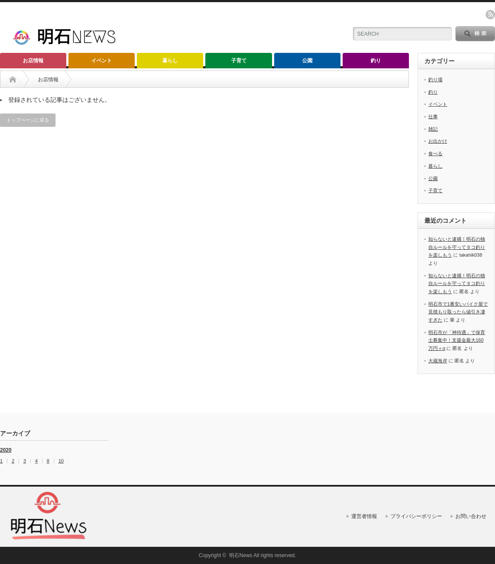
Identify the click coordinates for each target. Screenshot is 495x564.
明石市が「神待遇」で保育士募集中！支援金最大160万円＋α (456, 340)
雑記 (433, 129)
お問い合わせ (470, 516)
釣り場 (435, 79)
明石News (240, 555)
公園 (307, 61)
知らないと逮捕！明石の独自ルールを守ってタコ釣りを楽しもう (456, 246)
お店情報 (33, 61)
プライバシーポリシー (416, 516)
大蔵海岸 (437, 360)
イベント (101, 61)
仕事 (433, 116)
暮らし (170, 61)
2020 (6, 450)
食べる (435, 153)
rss (490, 14)
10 (61, 461)
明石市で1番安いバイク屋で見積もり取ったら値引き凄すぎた (458, 311)
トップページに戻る (27, 120)
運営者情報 (364, 516)
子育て (239, 61)
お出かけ (437, 141)
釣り (376, 61)
